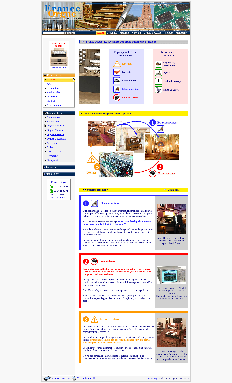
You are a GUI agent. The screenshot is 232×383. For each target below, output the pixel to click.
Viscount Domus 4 (59, 66)
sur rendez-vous (58, 197)
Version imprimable (84, 378)
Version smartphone (56, 378)
